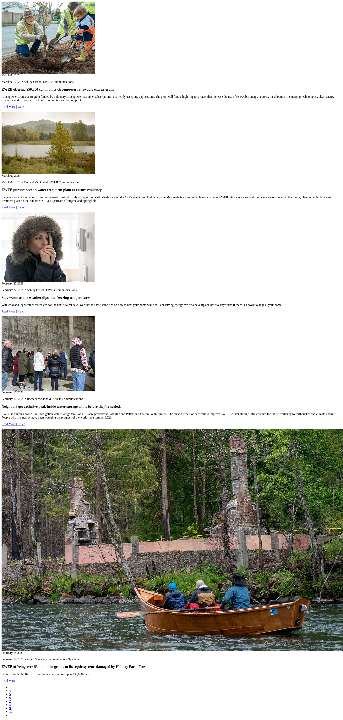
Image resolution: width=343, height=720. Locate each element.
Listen (21, 207)
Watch (21, 106)
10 (10, 711)
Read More (9, 106)
